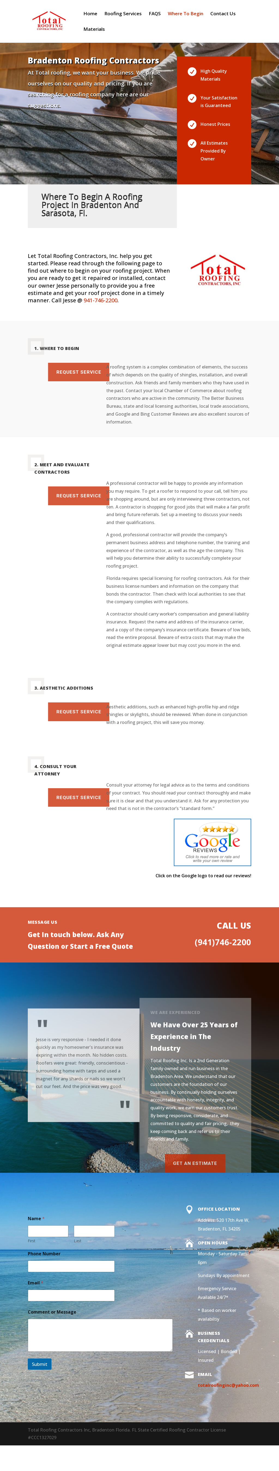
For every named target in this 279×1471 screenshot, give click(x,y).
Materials (94, 29)
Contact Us (223, 14)
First (31, 1240)
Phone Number (44, 1253)
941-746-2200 (100, 300)
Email (35, 1283)
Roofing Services (123, 14)
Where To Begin (185, 14)
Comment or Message (52, 1312)
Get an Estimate (113, 1163)
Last (78, 1240)
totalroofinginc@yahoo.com (228, 1385)
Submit (39, 1364)
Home (90, 14)
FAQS (155, 14)
